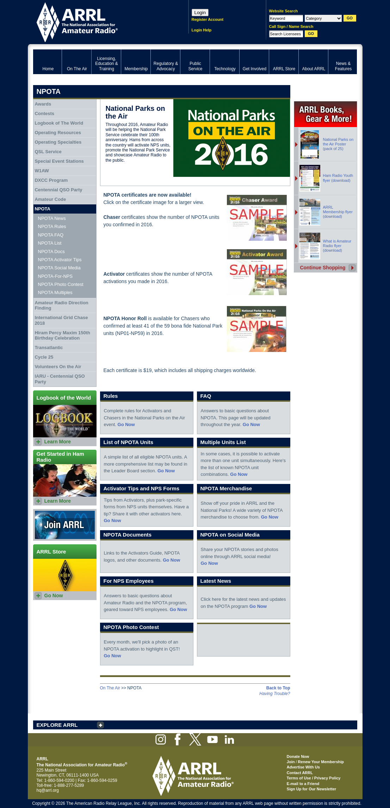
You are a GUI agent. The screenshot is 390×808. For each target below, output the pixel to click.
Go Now (126, 424)
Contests (44, 113)
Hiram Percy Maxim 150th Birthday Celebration (62, 335)
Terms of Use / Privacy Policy (314, 778)
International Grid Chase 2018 (61, 320)
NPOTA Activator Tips (60, 259)
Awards (43, 104)
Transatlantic (49, 347)
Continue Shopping (322, 267)
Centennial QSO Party (58, 189)
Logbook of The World (59, 123)
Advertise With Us (303, 767)
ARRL (101, 21)
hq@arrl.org (48, 790)
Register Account (208, 19)
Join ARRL (65, 525)
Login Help (202, 30)
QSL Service (48, 151)
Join (291, 762)
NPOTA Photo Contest (60, 284)
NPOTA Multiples (55, 292)
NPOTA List (50, 243)
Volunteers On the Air (58, 366)
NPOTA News (52, 218)
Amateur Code (50, 199)
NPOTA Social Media (59, 267)
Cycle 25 (44, 357)
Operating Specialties (58, 142)
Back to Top (278, 688)
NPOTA (42, 208)
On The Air (110, 688)
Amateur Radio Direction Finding (61, 305)
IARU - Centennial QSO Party (60, 378)
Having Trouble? (274, 693)
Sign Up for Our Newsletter (311, 789)
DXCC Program (51, 180)
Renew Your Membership (321, 762)
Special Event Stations (59, 161)
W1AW (42, 170)
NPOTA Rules (52, 226)
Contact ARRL (300, 773)
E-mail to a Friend (303, 784)
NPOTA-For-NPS (55, 276)
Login (200, 12)
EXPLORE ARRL (57, 725)
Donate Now (298, 756)
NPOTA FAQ (51, 235)
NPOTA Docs (51, 251)
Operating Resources (58, 132)
